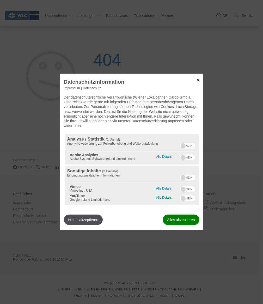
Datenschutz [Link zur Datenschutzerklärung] (92, 88)
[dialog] (131, 152)
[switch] (187, 145)
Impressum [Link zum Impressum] (72, 88)
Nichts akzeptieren (83, 220)
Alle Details (164, 156)
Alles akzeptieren (181, 220)
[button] (183, 145)
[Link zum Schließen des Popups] (198, 80)
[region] (131, 169)
